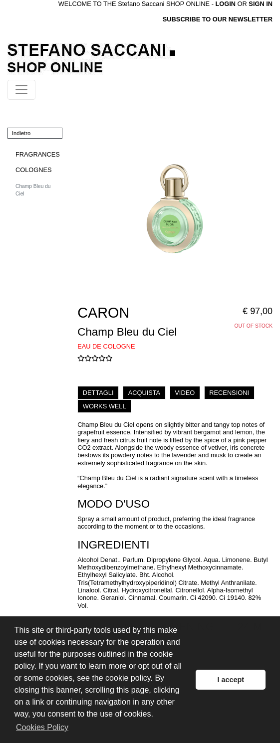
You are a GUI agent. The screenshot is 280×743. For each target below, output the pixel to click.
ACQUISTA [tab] (144, 392)
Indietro (21, 133)
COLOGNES (33, 170)
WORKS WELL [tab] (104, 406)
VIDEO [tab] (185, 392)
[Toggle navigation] (21, 90)
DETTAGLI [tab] (98, 392)
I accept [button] (230, 680)
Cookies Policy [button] (42, 727)
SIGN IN (261, 3)
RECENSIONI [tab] (229, 392)
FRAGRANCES (37, 154)
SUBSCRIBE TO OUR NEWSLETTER (218, 19)
